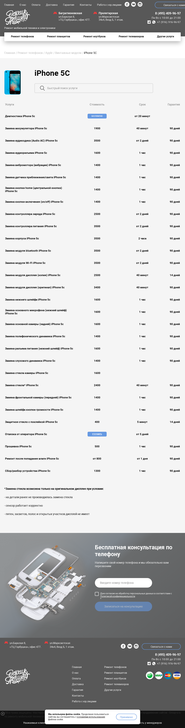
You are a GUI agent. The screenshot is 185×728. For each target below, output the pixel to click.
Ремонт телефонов (30, 52)
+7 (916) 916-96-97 (169, 22)
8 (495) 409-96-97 (168, 13)
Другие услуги (112, 689)
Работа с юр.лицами (109, 4)
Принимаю (126, 716)
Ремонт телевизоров (116, 684)
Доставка (52, 4)
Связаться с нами (160, 646)
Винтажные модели (68, 52)
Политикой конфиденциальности (117, 596)
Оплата (36, 4)
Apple (49, 52)
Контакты (86, 4)
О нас (23, 4)
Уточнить (97, 434)
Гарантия (68, 4)
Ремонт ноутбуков (115, 678)
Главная (9, 4)
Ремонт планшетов (115, 672)
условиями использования (91, 715)
